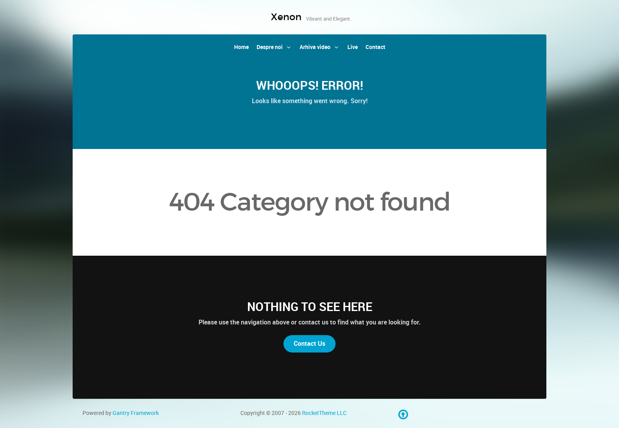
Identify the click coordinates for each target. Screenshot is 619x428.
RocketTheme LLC (324, 413)
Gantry (136, 413)
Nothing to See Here (309, 307)
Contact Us (309, 343)
